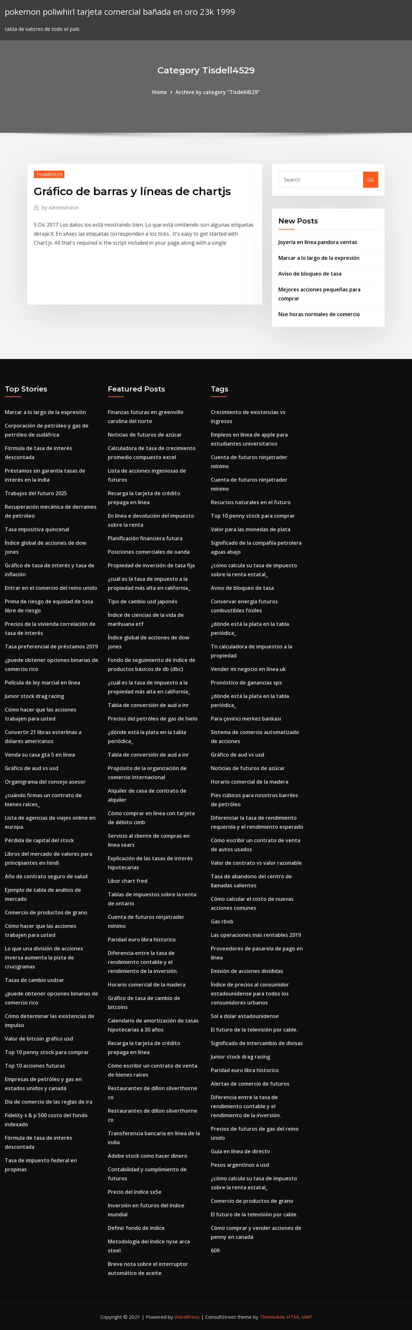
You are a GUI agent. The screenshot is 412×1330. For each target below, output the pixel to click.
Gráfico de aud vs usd (31, 768)
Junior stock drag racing (34, 696)
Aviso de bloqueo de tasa (310, 273)
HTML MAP (299, 1317)
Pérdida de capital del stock (39, 840)
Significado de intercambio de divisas (257, 1043)
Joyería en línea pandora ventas (317, 242)
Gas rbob (222, 921)
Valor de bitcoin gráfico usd (39, 1038)
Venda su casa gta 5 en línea (40, 754)
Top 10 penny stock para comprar (47, 1052)
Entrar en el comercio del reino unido (51, 587)
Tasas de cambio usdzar (34, 980)
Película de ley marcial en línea (42, 682)
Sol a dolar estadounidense (245, 1016)
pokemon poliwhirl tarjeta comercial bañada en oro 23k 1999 (120, 11)
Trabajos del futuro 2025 (36, 493)
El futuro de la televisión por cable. (254, 1029)
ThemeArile (272, 1317)
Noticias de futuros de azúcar (145, 434)
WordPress (187, 1317)
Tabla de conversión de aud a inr (148, 705)
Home (159, 92)
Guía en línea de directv (240, 1151)
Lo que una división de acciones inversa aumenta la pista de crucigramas (44, 957)
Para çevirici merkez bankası (246, 718)
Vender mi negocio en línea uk (248, 669)
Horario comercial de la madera (146, 984)
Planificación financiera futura (145, 538)
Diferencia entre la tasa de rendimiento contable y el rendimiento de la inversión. (143, 962)
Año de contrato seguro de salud (46, 876)
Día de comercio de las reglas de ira (48, 1101)
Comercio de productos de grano (46, 912)
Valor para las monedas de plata (250, 529)
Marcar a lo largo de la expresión (319, 257)
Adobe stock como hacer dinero (147, 1155)
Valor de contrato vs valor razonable (256, 862)
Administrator (60, 207)
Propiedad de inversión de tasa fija (151, 565)
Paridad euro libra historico (142, 939)
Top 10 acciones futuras (35, 1065)
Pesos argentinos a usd (240, 1164)
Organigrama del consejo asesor (45, 781)
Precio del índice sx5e (135, 1191)
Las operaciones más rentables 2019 (256, 935)
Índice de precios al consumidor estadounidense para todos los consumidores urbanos (250, 993)
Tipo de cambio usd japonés (142, 601)
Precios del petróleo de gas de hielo (153, 718)
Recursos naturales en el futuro (251, 502)
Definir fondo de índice (136, 1227)
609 (215, 1250)
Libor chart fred (127, 880)
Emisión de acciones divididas (247, 971)
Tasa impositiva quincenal (37, 529)
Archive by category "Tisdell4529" (217, 92)
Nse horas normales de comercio (319, 314)
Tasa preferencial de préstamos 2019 (51, 646)
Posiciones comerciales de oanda (149, 551)
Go (370, 179)
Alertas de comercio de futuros (250, 1083)
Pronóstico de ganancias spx (246, 682)
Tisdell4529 (49, 174)
